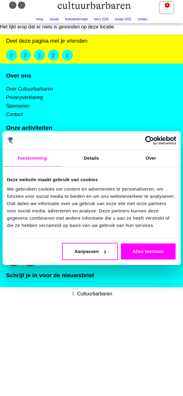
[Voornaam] (56, 327)
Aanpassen (90, 251)
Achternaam (28, 338)
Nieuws (54, 19)
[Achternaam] (56, 347)
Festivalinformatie (76, 19)
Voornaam (26, 318)
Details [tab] (91, 157)
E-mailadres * (30, 298)
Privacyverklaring (24, 97)
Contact (142, 19)
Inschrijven (56, 363)
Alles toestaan (148, 251)
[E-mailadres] (56, 307)
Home (39, 19)
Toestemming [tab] (32, 157)
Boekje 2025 (123, 19)
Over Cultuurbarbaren (29, 89)
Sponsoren (17, 105)
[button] (11, 55)
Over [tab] (151, 157)
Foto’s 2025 (101, 19)
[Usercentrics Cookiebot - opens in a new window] (149, 140)
